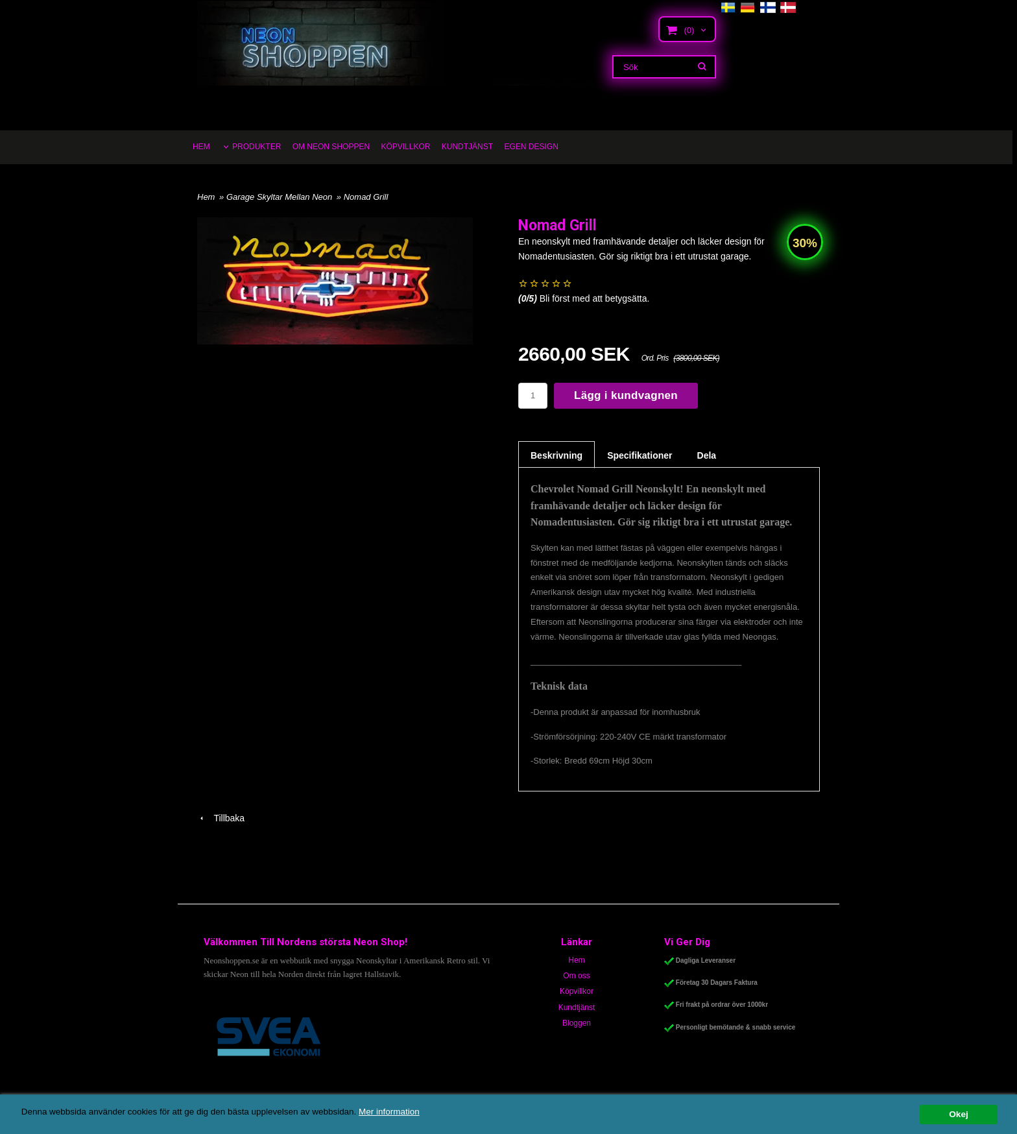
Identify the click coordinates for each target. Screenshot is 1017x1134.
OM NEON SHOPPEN (331, 146)
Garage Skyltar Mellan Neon (280, 197)
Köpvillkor (576, 991)
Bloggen (576, 1023)
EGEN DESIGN (531, 146)
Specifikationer (639, 455)
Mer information (392, 1111)
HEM (201, 146)
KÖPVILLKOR (405, 146)
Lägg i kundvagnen (626, 395)
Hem (206, 197)
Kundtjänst (576, 1007)
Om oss (576, 975)
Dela (707, 455)
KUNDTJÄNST (467, 146)
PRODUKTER (256, 146)
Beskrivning (556, 455)
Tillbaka (221, 818)
